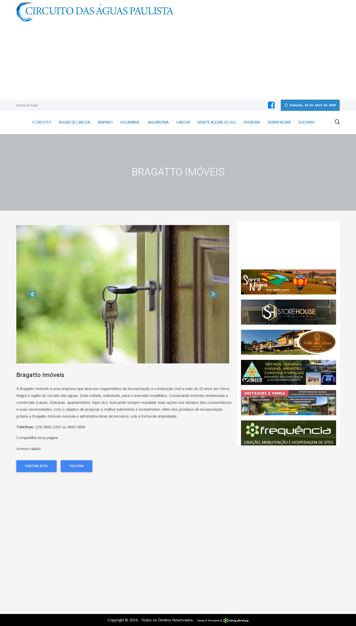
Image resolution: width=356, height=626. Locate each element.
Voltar (77, 466)
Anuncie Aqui (27, 105)
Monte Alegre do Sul (217, 122)
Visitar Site (36, 466)
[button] (32, 294)
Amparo (105, 122)
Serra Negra (279, 122)
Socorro (306, 122)
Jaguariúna (158, 122)
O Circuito (41, 122)
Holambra (129, 122)
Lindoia (183, 122)
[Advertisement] (178, 61)
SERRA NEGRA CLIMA (288, 245)
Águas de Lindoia (74, 122)
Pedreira (252, 122)
